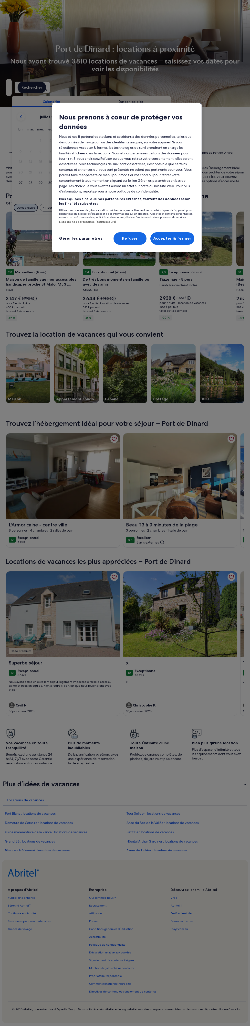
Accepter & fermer (172, 238)
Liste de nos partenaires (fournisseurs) (87, 222)
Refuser (130, 238)
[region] (127, 177)
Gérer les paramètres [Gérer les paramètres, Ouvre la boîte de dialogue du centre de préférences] (81, 238)
